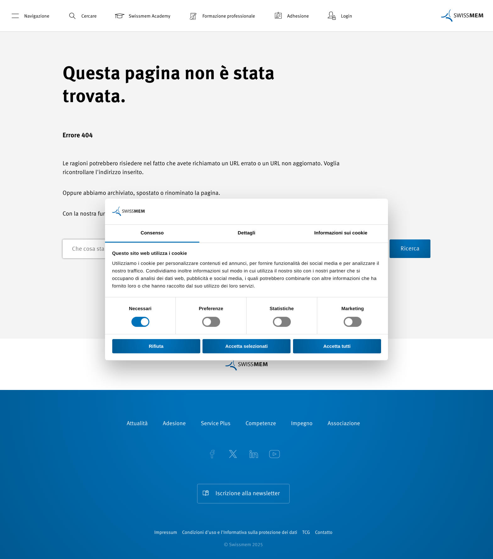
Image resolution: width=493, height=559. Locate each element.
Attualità (137, 424)
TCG (306, 532)
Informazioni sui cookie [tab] (341, 233)
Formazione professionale (221, 16)
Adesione (174, 424)
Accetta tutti (337, 346)
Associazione (344, 424)
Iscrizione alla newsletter (247, 494)
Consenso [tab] (152, 233)
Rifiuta (156, 346)
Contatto (323, 532)
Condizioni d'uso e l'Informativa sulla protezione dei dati (239, 532)
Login (339, 16)
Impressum (165, 532)
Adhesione (290, 16)
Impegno (302, 424)
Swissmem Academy (142, 16)
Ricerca (410, 249)
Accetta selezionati (246, 346)
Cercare (82, 16)
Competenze (261, 424)
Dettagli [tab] (246, 233)
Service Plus (215, 424)
